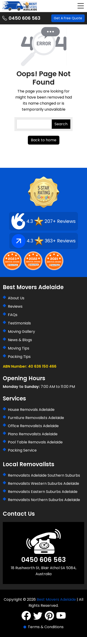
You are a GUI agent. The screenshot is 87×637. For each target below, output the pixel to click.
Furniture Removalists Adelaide (36, 417)
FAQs (12, 314)
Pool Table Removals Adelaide (35, 442)
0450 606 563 (21, 18)
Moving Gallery (21, 331)
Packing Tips (19, 356)
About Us (16, 298)
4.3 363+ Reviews (44, 241)
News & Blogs (20, 340)
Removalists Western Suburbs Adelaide (43, 483)
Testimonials (19, 323)
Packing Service (22, 450)
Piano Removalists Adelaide (33, 434)
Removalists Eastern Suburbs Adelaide (42, 491)
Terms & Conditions (46, 627)
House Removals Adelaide (31, 409)
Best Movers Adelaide (56, 599)
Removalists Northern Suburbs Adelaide (44, 499)
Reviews (15, 306)
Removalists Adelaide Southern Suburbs (44, 475)
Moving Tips (18, 348)
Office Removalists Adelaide (33, 426)
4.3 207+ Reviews (43, 221)
